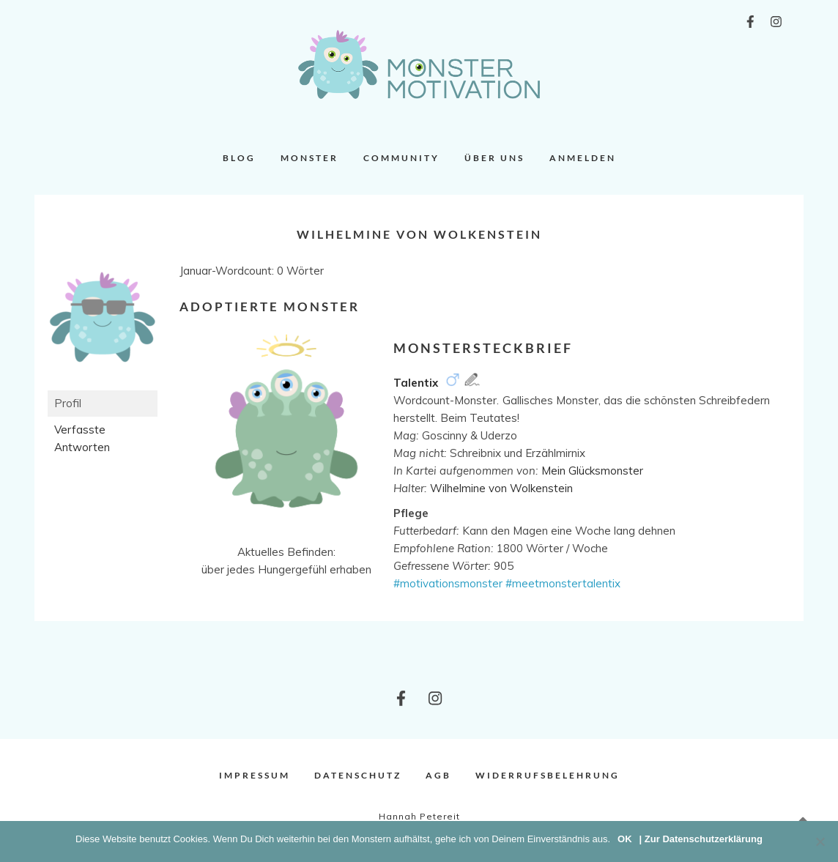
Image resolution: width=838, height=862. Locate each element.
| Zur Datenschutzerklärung (701, 838)
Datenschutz (357, 775)
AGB (438, 775)
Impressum (254, 775)
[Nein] (819, 841)
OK (625, 838)
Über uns (494, 157)
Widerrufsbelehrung (547, 775)
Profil (67, 403)
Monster (309, 157)
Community (401, 157)
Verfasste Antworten (82, 438)
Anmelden (582, 157)
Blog (239, 157)
